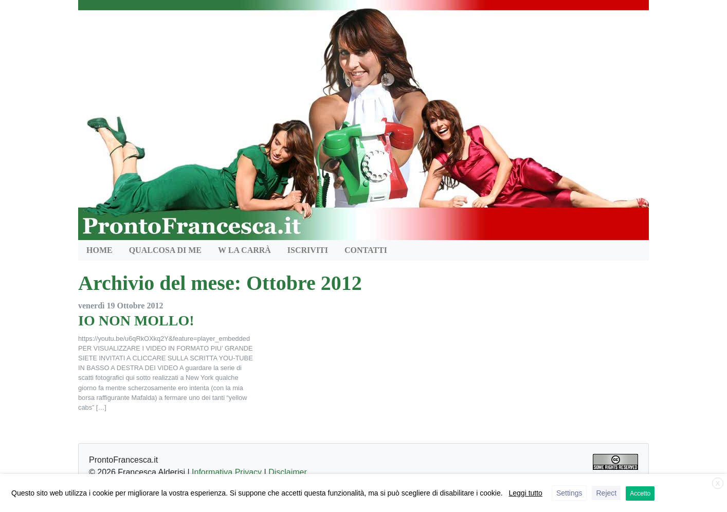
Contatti (365, 250)
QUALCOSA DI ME (165, 250)
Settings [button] (569, 493)
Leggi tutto (525, 493)
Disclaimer (287, 472)
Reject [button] (606, 493)
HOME (99, 250)
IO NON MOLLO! (136, 320)
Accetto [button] (640, 493)
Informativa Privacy (227, 472)
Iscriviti (307, 250)
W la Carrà (244, 250)
